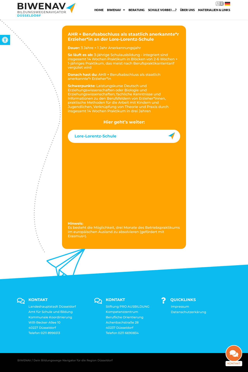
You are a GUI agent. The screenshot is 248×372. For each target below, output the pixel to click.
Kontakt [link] (233, 363)
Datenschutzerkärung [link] (188, 312)
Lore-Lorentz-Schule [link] (95, 136)
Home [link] (98, 10)
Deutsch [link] (227, 4)
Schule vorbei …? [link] (162, 10)
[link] (5, 40)
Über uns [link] (187, 10)
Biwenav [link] (116, 9)
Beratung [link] (136, 10)
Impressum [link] (180, 306)
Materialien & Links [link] (214, 10)
